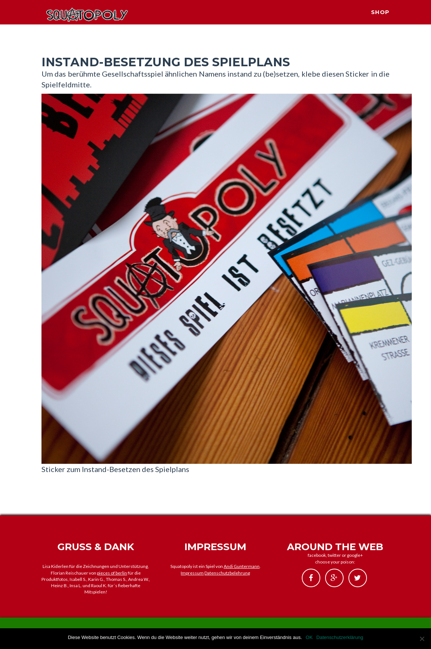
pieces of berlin (112, 573)
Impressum (192, 573)
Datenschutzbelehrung (227, 573)
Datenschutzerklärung (339, 637)
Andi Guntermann (242, 566)
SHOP (380, 20)
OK (309, 637)
